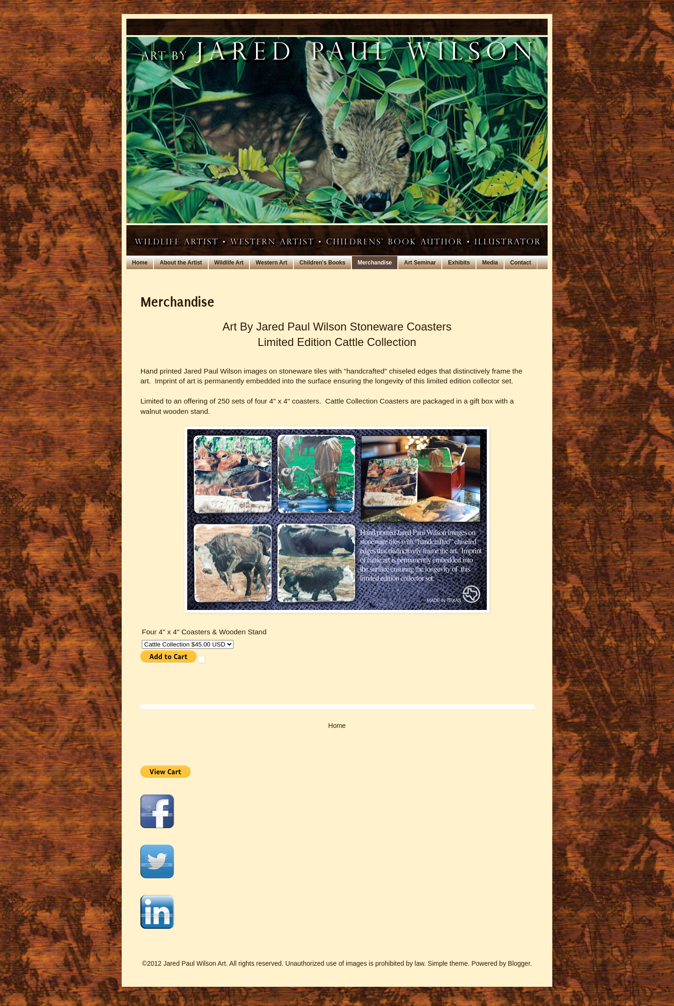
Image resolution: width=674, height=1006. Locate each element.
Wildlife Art (229, 262)
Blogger (519, 963)
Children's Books (322, 262)
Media (490, 262)
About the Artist (181, 262)
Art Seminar (420, 262)
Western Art (271, 262)
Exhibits (459, 262)
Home (139, 262)
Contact (520, 262)
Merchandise (375, 262)
